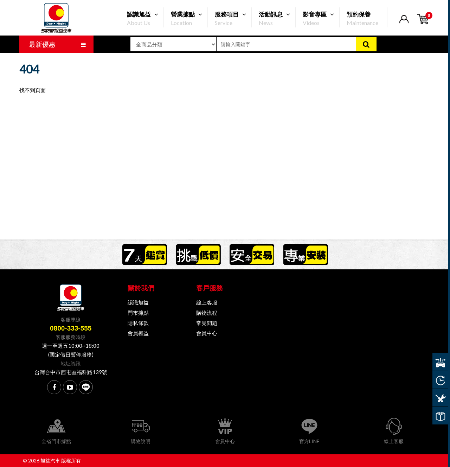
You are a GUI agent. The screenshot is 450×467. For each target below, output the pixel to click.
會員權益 (138, 333)
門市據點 (138, 312)
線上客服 (206, 302)
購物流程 (206, 312)
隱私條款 (138, 323)
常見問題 (206, 323)
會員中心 (206, 333)
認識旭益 (138, 302)
